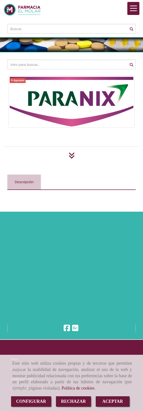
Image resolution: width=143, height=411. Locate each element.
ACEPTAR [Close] (112, 401)
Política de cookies (77, 388)
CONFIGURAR (31, 401)
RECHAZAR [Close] (73, 401)
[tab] (24, 182)
